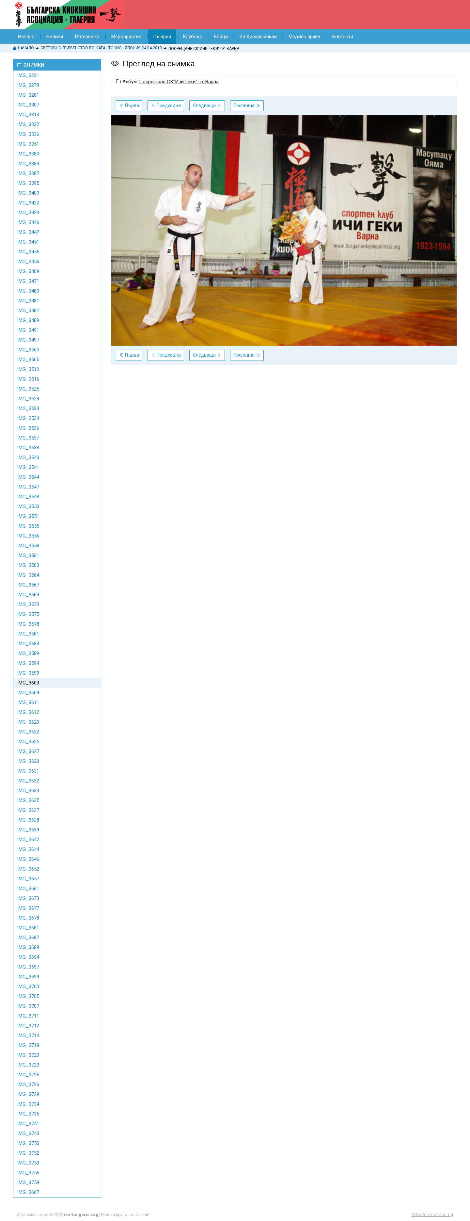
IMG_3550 (28, 506)
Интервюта (87, 37)
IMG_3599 (28, 673)
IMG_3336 (28, 134)
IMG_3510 (28, 369)
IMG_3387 (28, 173)
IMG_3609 (28, 693)
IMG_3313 (28, 115)
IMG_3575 (28, 614)
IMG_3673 (28, 898)
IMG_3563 (28, 565)
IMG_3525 (28, 389)
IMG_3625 (28, 742)
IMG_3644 (28, 849)
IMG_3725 (28, 1075)
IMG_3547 (28, 487)
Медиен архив (304, 37)
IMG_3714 (28, 1035)
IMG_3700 (28, 986)
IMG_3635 (28, 800)
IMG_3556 (28, 536)
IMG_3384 (28, 164)
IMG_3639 (28, 830)
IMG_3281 (28, 95)
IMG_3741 (28, 1124)
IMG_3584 (28, 644)
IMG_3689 (28, 947)
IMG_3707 (28, 1006)
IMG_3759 (28, 1182)
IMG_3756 (28, 1173)
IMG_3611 (28, 702)
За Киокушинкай (258, 37)
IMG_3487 (28, 310)
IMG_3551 (28, 516)
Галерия (162, 37)
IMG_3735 (28, 1114)
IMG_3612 (28, 712)
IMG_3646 (28, 859)
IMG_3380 (28, 154)
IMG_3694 (28, 957)
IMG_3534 (28, 418)
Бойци (221, 37)
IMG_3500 (28, 350)
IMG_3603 (28, 683)
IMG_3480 (28, 291)
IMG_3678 (28, 918)
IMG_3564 (28, 575)
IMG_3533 (28, 408)
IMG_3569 (28, 595)
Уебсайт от (432, 1214)
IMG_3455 (28, 252)
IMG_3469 (28, 271)
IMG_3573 (28, 604)
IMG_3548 (28, 497)
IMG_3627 (28, 751)
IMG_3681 (28, 928)
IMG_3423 (28, 213)
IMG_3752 (28, 1153)
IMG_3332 (28, 124)
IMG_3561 (28, 555)
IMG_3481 (28, 301)
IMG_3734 (28, 1104)
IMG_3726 (28, 1084)
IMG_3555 (28, 526)
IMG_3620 (28, 722)
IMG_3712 (28, 1026)
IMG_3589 (28, 653)
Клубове (192, 37)
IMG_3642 (28, 840)
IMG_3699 (28, 977)
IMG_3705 (28, 996)
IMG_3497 (28, 340)
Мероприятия (126, 37)
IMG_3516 (28, 379)
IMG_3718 (28, 1045)
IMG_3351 (28, 144)
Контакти (342, 37)
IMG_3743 (28, 1133)
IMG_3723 (28, 1065)
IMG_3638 (28, 820)
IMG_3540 (28, 457)
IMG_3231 (28, 75)
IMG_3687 (28, 937)
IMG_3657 (28, 879)
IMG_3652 (28, 869)
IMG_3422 (28, 203)
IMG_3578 (28, 624)
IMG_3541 (28, 467)
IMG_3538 (28, 448)
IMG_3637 (28, 810)
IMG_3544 (28, 477)
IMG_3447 (28, 232)
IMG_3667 (28, 1192)
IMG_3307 (28, 105)
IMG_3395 (28, 183)
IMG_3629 (28, 761)
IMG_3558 (28, 546)
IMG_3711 (28, 1016)
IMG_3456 (28, 262)
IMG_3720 (28, 1055)
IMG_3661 (28, 889)
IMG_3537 (28, 438)
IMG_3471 (28, 281)
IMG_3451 (28, 242)
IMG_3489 (28, 320)
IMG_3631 (28, 771)
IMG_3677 (28, 908)
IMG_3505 (28, 359)
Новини (54, 37)
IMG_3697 (28, 967)
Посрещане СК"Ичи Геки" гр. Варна (179, 82)
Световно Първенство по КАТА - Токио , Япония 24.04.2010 (101, 48)
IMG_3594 (28, 663)
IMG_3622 (28, 732)
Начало (26, 37)
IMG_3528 (28, 399)
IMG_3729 (28, 1094)
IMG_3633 (28, 791)
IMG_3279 (28, 85)
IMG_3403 (28, 193)
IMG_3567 (28, 585)
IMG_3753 (28, 1163)
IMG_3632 (28, 781)
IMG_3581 (28, 634)
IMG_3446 (28, 222)
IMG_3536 (28, 428)
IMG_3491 (28, 330)
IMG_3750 (28, 1143)
